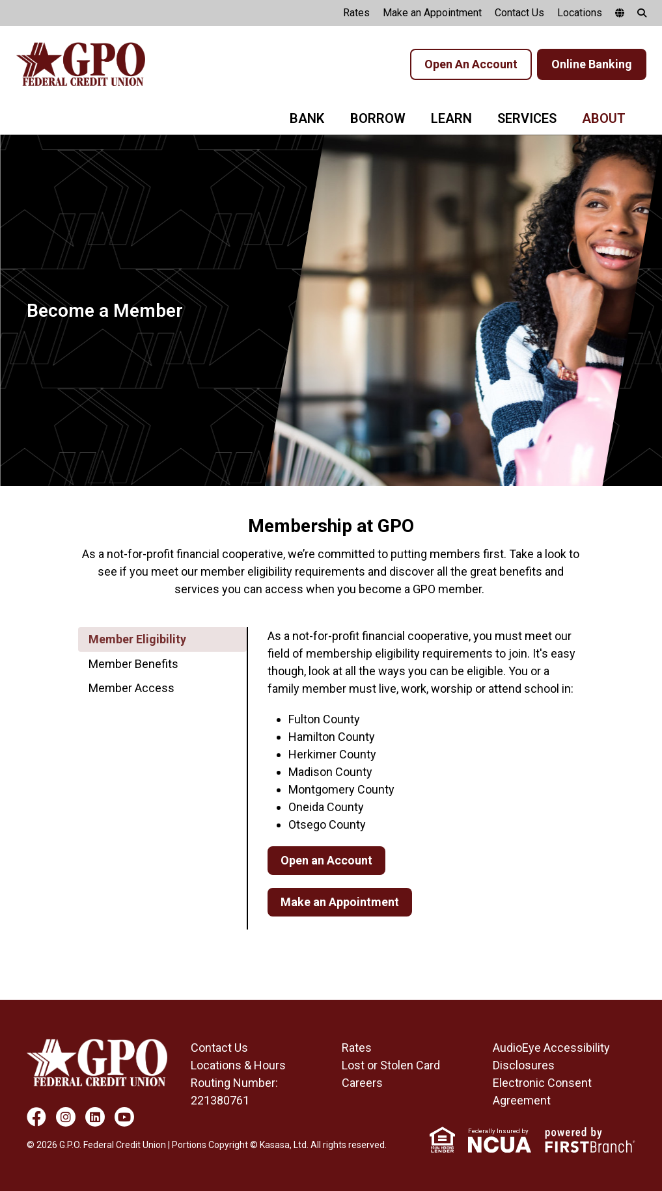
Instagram (66, 1117)
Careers (362, 1083)
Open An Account (470, 64)
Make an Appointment (432, 13)
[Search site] (641, 13)
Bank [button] (307, 118)
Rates (356, 13)
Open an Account (326, 860)
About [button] (604, 118)
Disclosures (524, 1065)
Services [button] (527, 118)
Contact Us (519, 13)
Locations (579, 13)
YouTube (124, 1117)
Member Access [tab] (131, 688)
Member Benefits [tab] (133, 664)
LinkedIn (95, 1117)
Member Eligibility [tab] (137, 639)
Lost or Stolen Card (391, 1065)
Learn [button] (451, 118)
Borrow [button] (378, 118)
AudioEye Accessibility (551, 1047)
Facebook (36, 1117)
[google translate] (619, 13)
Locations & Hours (238, 1065)
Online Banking (591, 64)
